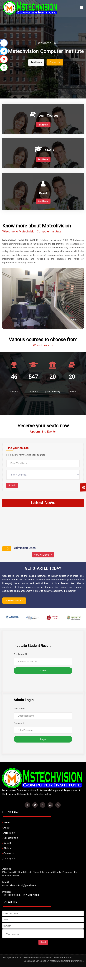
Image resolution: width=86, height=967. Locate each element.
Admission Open (24, 549)
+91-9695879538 (30, 895)
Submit (12, 485)
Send (43, 942)
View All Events (43, 555)
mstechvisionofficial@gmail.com (19, 885)
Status (7, 848)
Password (19, 723)
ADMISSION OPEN (14, 600)
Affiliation (9, 832)
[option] (12, 617)
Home (6, 822)
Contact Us (61, 62)
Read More (43, 62)
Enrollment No (21, 654)
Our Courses (10, 837)
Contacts (8, 853)
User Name (19, 708)
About (6, 827)
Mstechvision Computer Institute (67, 960)
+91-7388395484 (11, 895)
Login (43, 739)
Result (7, 843)
